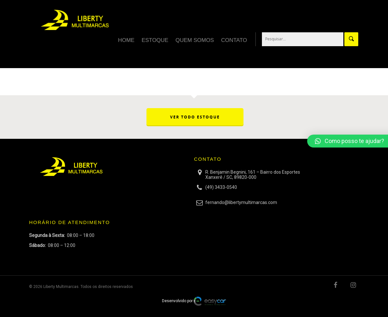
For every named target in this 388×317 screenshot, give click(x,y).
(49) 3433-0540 (221, 187)
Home (126, 40)
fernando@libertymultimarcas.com (241, 202)
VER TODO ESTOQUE (195, 117)
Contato (234, 40)
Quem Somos (195, 40)
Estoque (155, 40)
